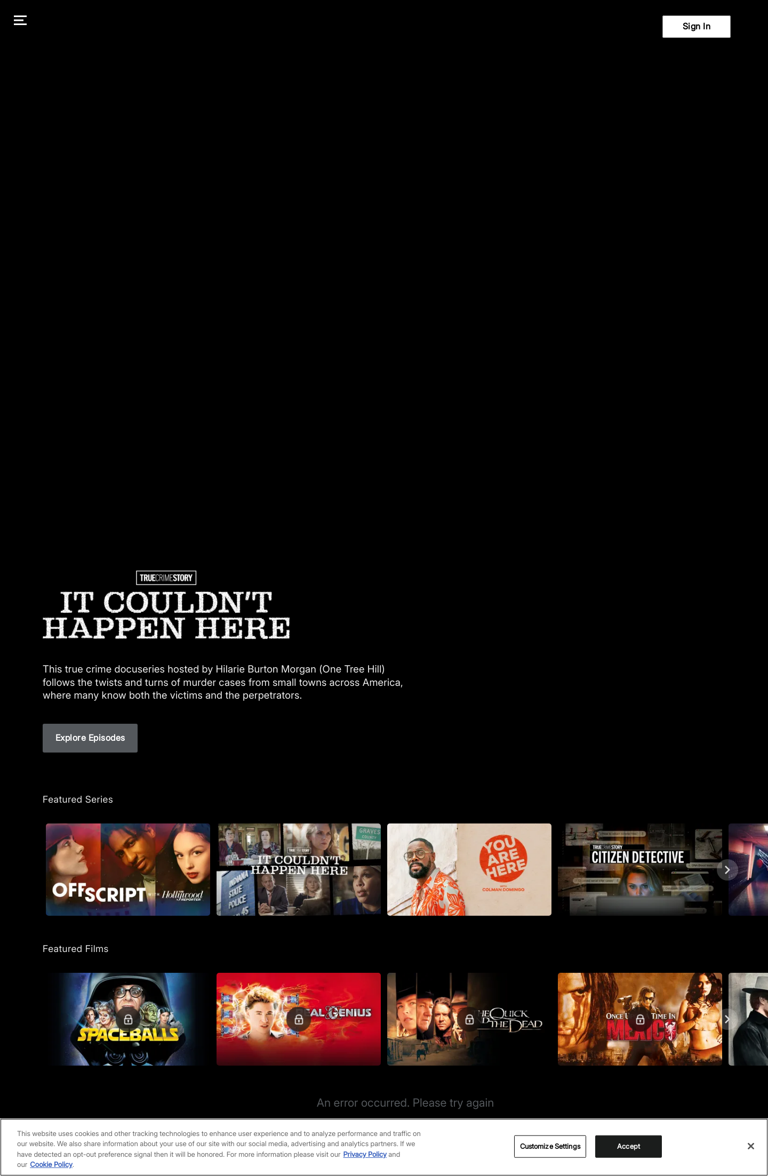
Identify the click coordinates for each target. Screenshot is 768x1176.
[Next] (727, 870)
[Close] (751, 1148)
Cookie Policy (51, 1167)
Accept (628, 1148)
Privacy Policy (365, 1157)
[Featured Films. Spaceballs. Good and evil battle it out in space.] (128, 1019)
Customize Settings (550, 1148)
